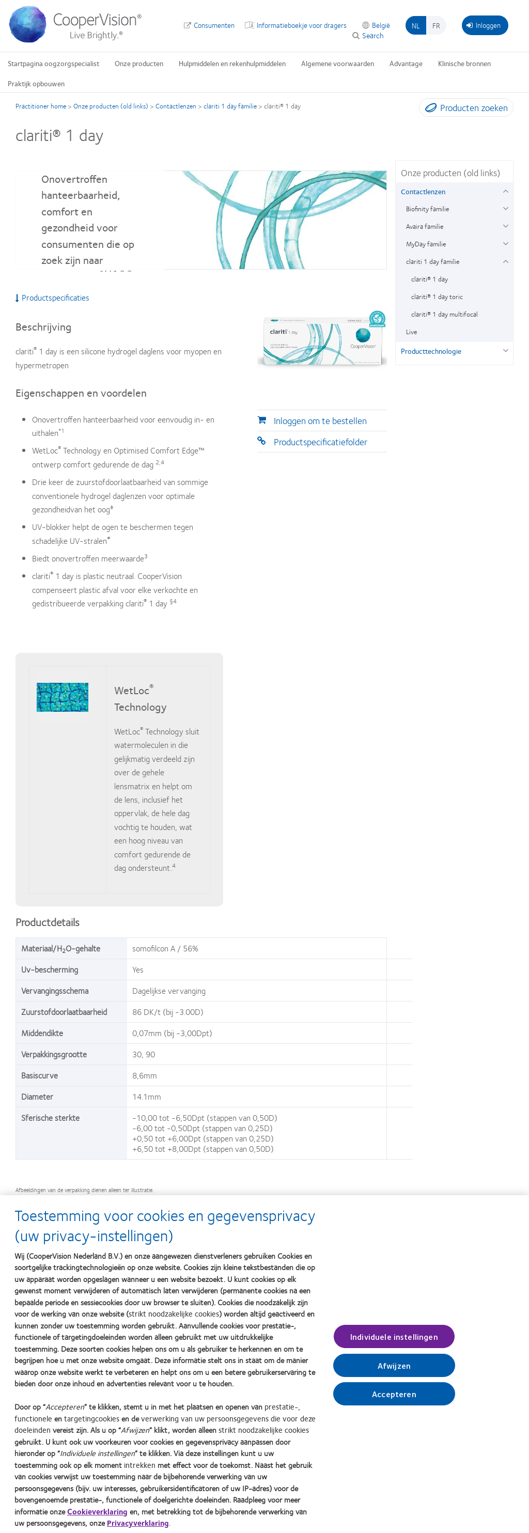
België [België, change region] (381, 24)
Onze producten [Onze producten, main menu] (139, 63)
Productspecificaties (52, 297)
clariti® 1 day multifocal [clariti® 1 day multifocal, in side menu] (444, 314)
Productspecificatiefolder (320, 441)
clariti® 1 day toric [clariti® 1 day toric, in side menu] (437, 296)
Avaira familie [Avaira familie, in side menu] (424, 226)
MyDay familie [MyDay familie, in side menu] (426, 244)
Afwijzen (394, 1371)
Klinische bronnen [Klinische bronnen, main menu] (464, 63)
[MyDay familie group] (505, 242)
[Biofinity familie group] (505, 207)
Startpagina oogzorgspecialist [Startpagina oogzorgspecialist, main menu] (53, 63)
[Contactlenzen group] (505, 190)
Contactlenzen (175, 106)
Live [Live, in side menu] (411, 331)
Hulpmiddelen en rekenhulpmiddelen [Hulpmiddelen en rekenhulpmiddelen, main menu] (232, 63)
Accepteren (394, 1399)
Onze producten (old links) (110, 106)
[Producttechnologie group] (505, 349)
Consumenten (214, 24)
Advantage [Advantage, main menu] (406, 63)
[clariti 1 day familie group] (505, 260)
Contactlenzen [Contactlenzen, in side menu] (423, 191)
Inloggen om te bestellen (320, 420)
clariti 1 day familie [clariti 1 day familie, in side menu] (432, 261)
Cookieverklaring (97, 1517)
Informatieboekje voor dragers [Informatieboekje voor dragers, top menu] (302, 24)
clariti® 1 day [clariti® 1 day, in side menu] (429, 279)
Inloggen (483, 24)
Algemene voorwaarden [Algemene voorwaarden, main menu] (337, 63)
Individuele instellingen (394, 1342)
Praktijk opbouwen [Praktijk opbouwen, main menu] (36, 83)
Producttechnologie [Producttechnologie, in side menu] (431, 350)
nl (416, 25)
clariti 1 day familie (230, 106)
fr (436, 25)
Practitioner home (40, 106)
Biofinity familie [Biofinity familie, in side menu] (427, 209)
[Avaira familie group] (505, 225)
